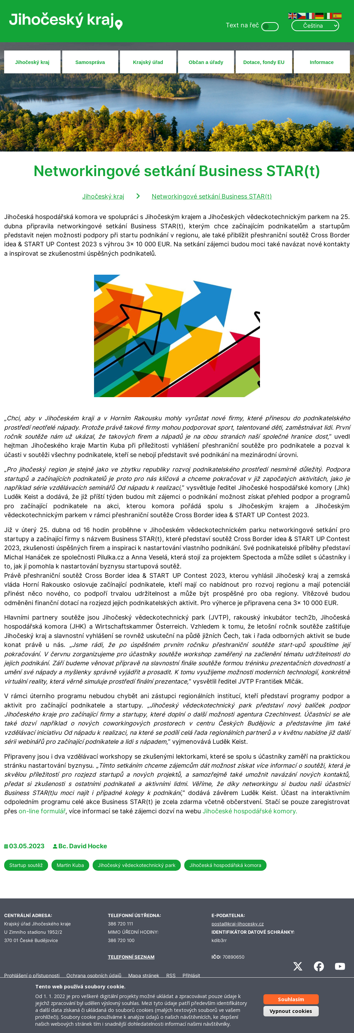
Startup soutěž (26, 865)
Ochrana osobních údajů (93, 975)
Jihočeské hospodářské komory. (250, 811)
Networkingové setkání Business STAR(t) (212, 196)
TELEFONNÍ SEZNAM (131, 957)
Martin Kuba (70, 865)
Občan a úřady (206, 62)
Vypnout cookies (291, 1011)
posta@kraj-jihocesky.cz (238, 923)
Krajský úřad (148, 62)
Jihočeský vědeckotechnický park (137, 865)
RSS (171, 975)
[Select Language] (315, 25)
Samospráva (90, 62)
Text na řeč (242, 25)
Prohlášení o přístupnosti (31, 975)
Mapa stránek (143, 975)
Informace (322, 62)
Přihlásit (191, 975)
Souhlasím (291, 999)
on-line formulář (42, 811)
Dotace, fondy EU (264, 62)
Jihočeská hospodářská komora (225, 865)
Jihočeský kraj (32, 62)
